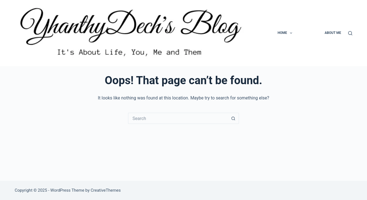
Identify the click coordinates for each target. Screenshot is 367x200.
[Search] (350, 33)
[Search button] (233, 118)
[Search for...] (178, 118)
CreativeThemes (106, 190)
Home (286, 33)
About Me (333, 33)
